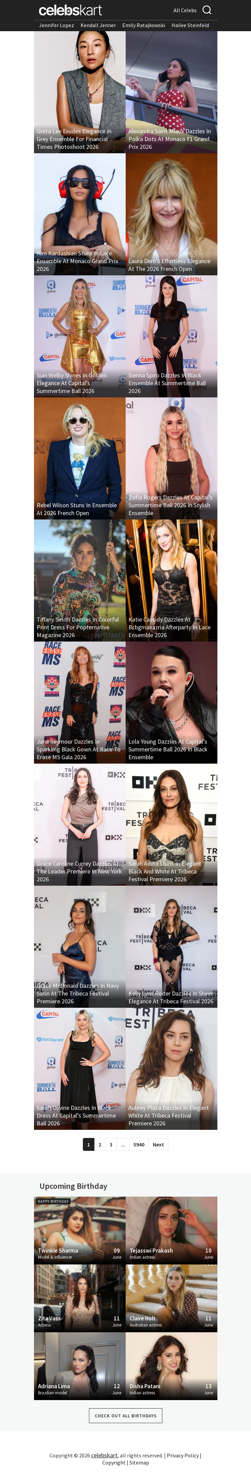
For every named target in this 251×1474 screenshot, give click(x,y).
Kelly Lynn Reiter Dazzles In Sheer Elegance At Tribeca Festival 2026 (170, 997)
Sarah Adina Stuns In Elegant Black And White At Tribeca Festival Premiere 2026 (164, 871)
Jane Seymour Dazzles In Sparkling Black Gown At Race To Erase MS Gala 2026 (79, 749)
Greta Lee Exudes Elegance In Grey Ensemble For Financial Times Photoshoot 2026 (74, 139)
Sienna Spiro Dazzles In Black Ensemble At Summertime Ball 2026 (167, 383)
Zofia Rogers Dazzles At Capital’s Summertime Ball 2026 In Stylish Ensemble (170, 505)
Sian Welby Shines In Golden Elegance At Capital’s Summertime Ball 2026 (72, 383)
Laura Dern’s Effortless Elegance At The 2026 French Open (169, 265)
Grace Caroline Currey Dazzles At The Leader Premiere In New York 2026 (79, 871)
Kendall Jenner (98, 25)
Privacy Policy (183, 1455)
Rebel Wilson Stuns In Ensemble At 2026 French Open (77, 509)
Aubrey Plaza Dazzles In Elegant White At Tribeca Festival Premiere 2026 (168, 1115)
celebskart (104, 1455)
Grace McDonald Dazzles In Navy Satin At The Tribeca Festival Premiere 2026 (78, 993)
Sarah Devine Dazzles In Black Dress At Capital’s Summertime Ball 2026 (76, 1115)
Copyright (114, 1462)
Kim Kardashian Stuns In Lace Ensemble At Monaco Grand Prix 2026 (77, 261)
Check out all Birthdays (126, 1416)
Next (158, 1144)
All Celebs (185, 10)
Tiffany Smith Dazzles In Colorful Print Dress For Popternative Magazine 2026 (78, 627)
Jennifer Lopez (56, 25)
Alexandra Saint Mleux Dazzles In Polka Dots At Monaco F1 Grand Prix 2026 (169, 139)
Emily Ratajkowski (143, 25)
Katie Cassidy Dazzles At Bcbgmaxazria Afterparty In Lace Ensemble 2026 (169, 627)
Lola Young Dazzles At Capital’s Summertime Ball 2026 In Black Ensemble (168, 749)
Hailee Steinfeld (190, 25)
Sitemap (139, 1462)
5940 (138, 1144)
